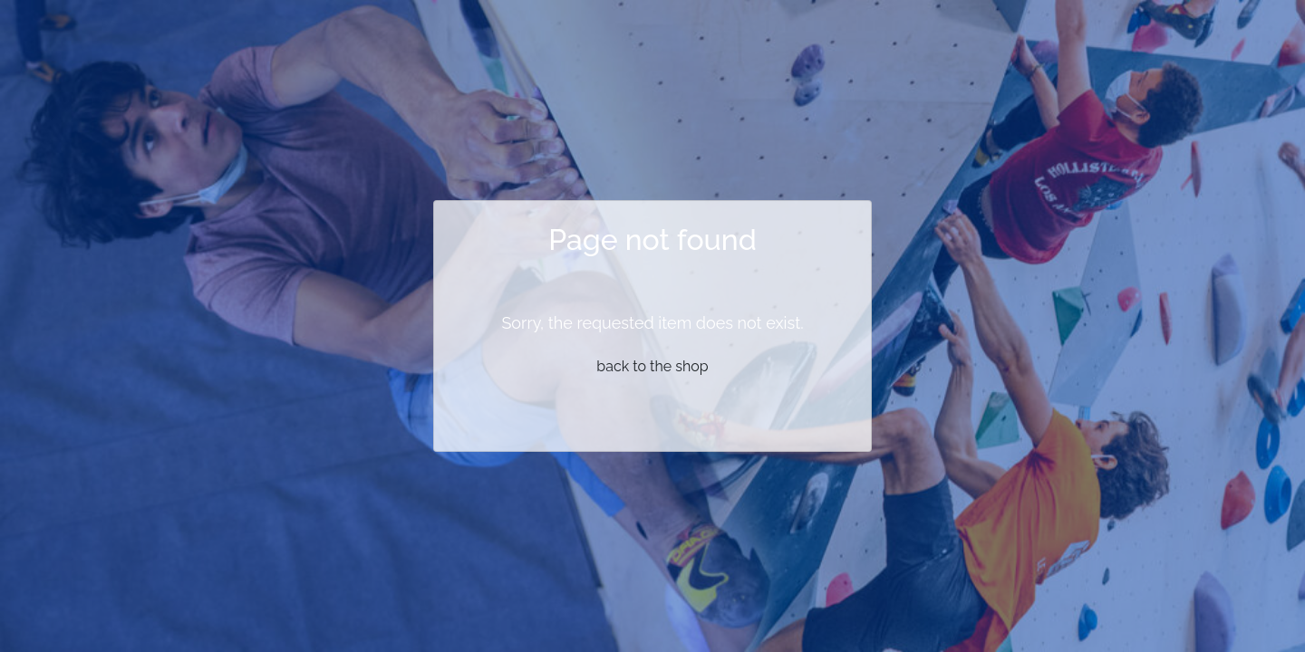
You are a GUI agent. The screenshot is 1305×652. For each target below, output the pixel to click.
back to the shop (652, 366)
